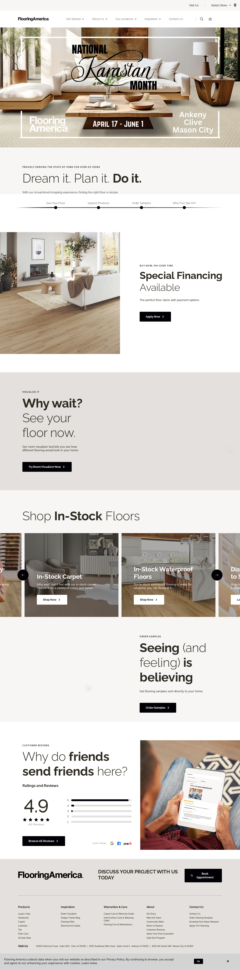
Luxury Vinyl (24, 914)
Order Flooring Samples (201, 918)
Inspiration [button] (153, 19)
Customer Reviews (156, 929)
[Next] (217, 575)
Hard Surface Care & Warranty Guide (119, 919)
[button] (221, 5)
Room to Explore (155, 926)
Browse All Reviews (44, 841)
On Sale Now (24, 938)
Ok (198, 961)
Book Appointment (202, 875)
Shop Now (52, 599)
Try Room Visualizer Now (47, 467)
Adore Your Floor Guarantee (160, 933)
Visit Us (194, 5)
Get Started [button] (75, 19)
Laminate (22, 926)
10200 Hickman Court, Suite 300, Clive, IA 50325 (61, 946)
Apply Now (155, 316)
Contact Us (176, 19)
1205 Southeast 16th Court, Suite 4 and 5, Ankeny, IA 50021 (119, 946)
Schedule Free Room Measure (204, 922)
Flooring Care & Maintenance (118, 924)
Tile (20, 929)
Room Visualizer (69, 914)
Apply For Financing (199, 926)
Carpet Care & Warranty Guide (119, 914)
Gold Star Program (156, 938)
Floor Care (23, 933)
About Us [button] (100, 19)
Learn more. (89, 963)
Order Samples (158, 707)
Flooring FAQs (67, 922)
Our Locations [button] (126, 19)
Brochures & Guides (70, 926)
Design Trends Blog (70, 918)
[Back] (23, 575)
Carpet (21, 922)
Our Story (151, 914)
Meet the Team (154, 918)
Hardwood (23, 918)
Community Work (155, 922)
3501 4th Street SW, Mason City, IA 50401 (172, 946)
